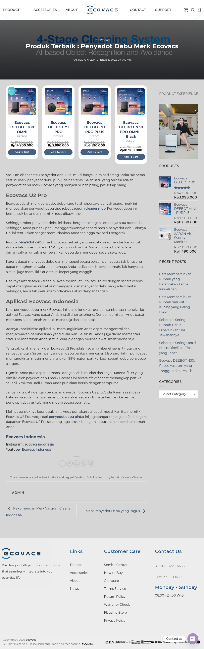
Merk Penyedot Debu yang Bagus (116, 511)
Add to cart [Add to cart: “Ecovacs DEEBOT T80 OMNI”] (22, 152)
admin (127, 59)
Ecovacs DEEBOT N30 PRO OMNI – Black (131, 129)
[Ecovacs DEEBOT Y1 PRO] (58, 101)
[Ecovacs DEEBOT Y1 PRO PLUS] (94, 101)
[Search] (192, 10)
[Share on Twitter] (69, 463)
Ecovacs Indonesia (25, 436)
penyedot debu (31, 242)
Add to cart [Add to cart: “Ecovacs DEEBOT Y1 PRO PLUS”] (94, 152)
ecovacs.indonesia (39, 444)
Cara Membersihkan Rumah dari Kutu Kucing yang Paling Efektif (175, 304)
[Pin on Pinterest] (83, 463)
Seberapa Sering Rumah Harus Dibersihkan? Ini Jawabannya (172, 327)
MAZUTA (87, 643)
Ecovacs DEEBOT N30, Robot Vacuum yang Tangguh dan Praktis (177, 366)
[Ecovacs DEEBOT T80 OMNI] (22, 101)
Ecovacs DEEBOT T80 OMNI (22, 127)
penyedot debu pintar (66, 417)
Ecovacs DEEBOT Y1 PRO (58, 127)
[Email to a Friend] (76, 463)
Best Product (102, 40)
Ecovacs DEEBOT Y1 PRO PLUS (94, 127)
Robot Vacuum (99, 477)
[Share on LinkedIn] (91, 463)
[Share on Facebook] (62, 463)
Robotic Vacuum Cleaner (126, 477)
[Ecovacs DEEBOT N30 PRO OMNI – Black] (131, 101)
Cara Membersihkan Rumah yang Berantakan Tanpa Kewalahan (175, 281)
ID (87, 477)
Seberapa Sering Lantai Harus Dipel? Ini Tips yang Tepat (177, 348)
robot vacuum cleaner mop (84, 208)
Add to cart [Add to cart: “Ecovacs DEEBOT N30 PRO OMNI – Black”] (131, 156)
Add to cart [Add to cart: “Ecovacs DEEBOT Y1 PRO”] (58, 152)
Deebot (79, 477)
